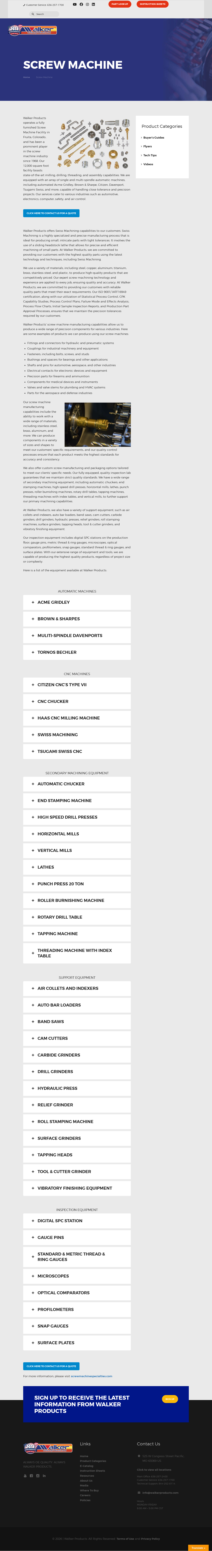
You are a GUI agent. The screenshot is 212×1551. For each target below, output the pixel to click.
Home (26, 77)
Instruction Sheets (93, 1471)
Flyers (147, 146)
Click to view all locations (155, 1470)
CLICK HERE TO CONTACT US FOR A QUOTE (51, 213)
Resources (87, 1476)
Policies (85, 1500)
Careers (85, 1495)
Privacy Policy (151, 1539)
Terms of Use (125, 1539)
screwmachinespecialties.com (92, 1376)
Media (84, 1486)
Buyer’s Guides (153, 137)
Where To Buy (89, 1491)
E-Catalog (87, 1466)
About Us (86, 1481)
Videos (148, 164)
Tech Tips (150, 155)
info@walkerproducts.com (161, 1493)
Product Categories (93, 1461)
